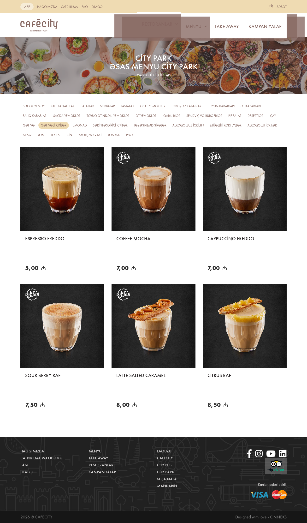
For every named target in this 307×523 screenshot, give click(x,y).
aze (27, 7)
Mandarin (167, 485)
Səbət (282, 6)
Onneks (278, 517)
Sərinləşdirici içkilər (110, 125)
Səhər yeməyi (34, 106)
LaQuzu (164, 451)
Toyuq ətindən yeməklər (108, 116)
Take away (227, 25)
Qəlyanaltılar (63, 106)
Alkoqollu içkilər (262, 125)
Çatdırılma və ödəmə (41, 458)
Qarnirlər (171, 116)
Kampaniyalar (265, 25)
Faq (85, 6)
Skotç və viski (90, 135)
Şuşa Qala (167, 478)
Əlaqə (97, 6)
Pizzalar (235, 116)
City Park (165, 472)
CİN (69, 135)
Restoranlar (157, 25)
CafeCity (165, 458)
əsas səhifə (146, 75)
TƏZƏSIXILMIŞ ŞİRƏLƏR (150, 125)
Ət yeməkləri (146, 116)
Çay (273, 116)
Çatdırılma (69, 6)
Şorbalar (107, 106)
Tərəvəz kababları (186, 106)
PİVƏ (129, 135)
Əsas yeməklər (152, 106)
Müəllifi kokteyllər (226, 125)
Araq (27, 135)
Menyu (193, 25)
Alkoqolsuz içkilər (188, 125)
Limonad (79, 125)
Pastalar (127, 106)
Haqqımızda (47, 6)
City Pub (164, 465)
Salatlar (87, 106)
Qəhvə (29, 125)
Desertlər (255, 116)
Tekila (55, 135)
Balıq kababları (35, 116)
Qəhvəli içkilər (53, 125)
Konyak (113, 135)
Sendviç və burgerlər (204, 116)
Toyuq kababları (221, 106)
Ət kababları (251, 106)
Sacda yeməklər (67, 116)
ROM (41, 135)
